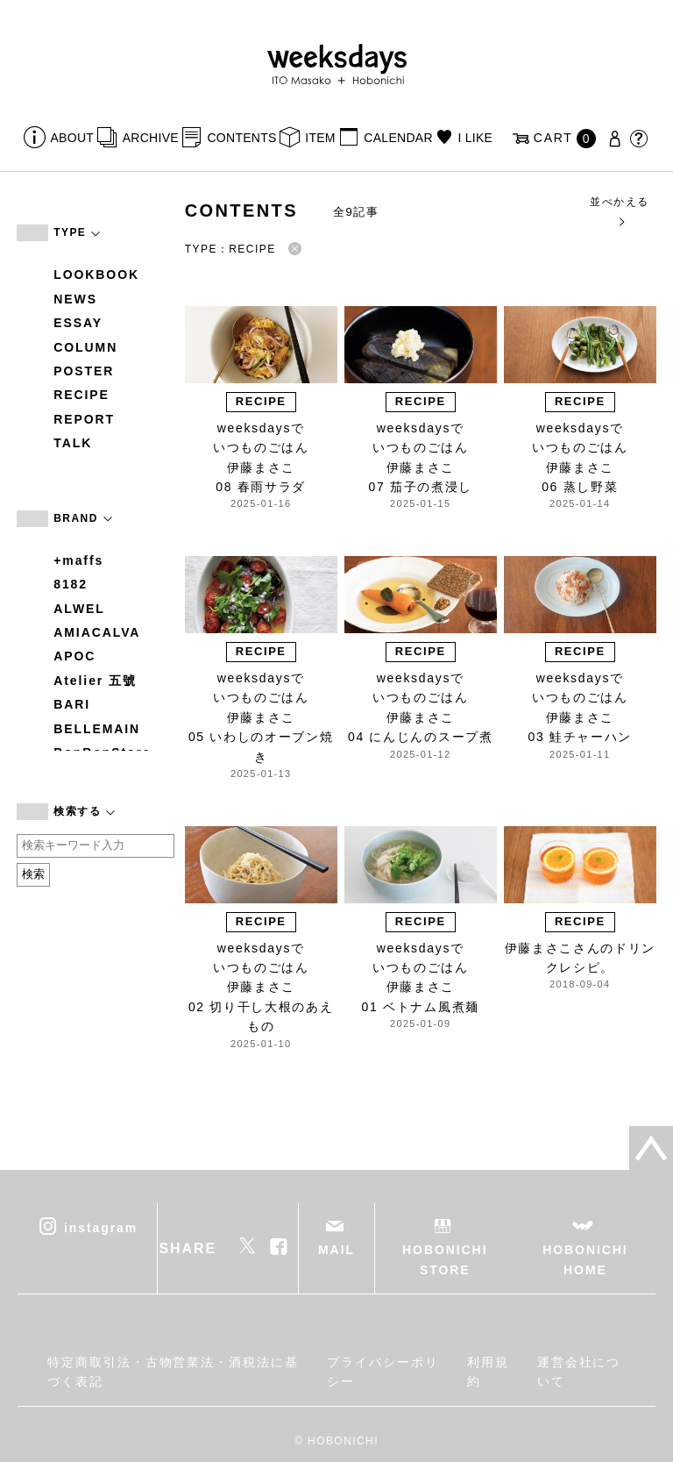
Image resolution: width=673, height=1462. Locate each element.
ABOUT (73, 138)
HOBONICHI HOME (584, 1259)
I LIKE (474, 138)
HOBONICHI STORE (444, 1259)
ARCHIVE (151, 138)
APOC (74, 656)
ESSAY (78, 323)
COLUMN (85, 347)
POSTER (83, 371)
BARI (71, 704)
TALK (72, 443)
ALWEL (79, 609)
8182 (70, 584)
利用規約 (488, 1371)
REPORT (84, 419)
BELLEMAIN (96, 729)
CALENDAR (398, 138)
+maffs (78, 560)
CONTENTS (241, 138)
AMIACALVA (96, 632)
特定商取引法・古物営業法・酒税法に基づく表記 (173, 1371)
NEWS (75, 299)
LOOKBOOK (96, 274)
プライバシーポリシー (382, 1371)
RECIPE (81, 395)
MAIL (336, 1250)
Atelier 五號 (95, 681)
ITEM (320, 138)
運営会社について (579, 1371)
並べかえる (619, 211)
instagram (101, 1228)
